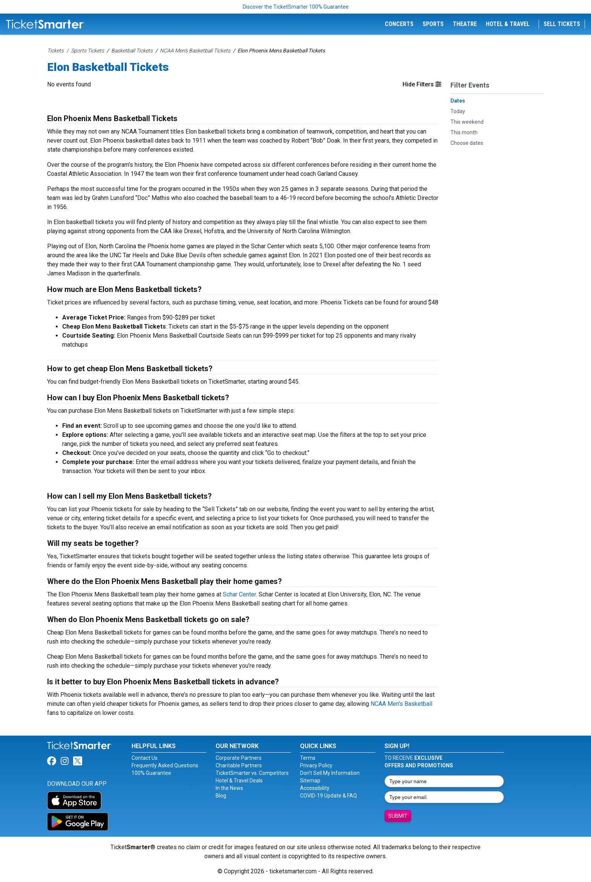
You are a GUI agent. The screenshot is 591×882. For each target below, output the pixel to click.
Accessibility (314, 788)
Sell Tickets (562, 24)
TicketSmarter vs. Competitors (252, 773)
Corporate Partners (239, 758)
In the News (229, 788)
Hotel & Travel (508, 24)
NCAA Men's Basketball (401, 703)
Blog (221, 796)
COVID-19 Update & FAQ (328, 796)
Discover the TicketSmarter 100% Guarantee (296, 7)
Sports (433, 24)
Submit (397, 816)
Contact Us (145, 758)
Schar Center (239, 594)
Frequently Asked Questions (165, 765)
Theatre (465, 24)
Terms (307, 758)
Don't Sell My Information (330, 773)
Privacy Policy (316, 765)
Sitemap (310, 781)
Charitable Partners (239, 765)
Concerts (399, 24)
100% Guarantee (151, 773)
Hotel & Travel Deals (239, 781)
